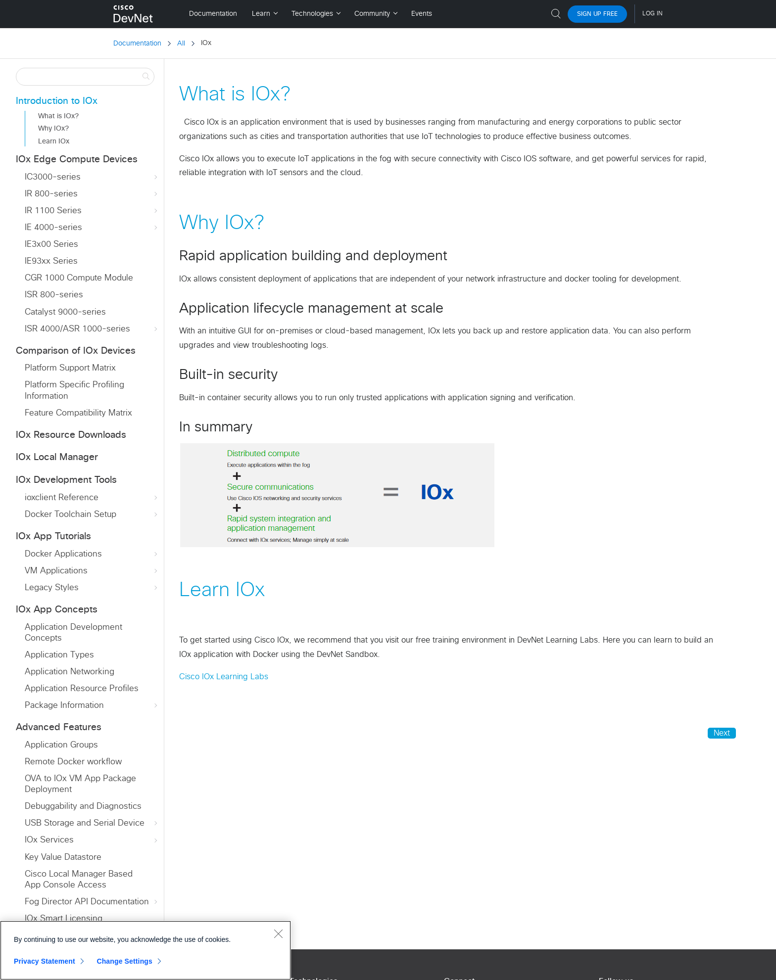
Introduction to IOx (56, 101)
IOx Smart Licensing (63, 919)
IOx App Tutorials (53, 536)
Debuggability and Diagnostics (83, 806)
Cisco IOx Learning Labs (223, 677)
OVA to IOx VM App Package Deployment (80, 784)
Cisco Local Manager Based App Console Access (79, 879)
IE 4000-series (92, 228)
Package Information (92, 705)
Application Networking (69, 672)
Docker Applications (92, 554)
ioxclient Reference (92, 498)
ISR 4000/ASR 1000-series (92, 329)
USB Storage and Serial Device (92, 823)
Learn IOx (53, 141)
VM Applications (92, 571)
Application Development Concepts (73, 633)
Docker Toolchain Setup (92, 515)
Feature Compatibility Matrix (78, 413)
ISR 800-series (54, 295)
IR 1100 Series (92, 211)
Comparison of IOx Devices (76, 351)
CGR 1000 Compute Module (79, 278)
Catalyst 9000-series (65, 312)
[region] (145, 950)
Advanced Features (58, 727)
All (181, 43)
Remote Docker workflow (73, 762)
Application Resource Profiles (82, 689)
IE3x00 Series (51, 244)
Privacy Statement (44, 961)
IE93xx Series (51, 261)
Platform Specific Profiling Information (74, 390)
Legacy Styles (92, 588)
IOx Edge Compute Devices (77, 159)
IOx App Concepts (56, 609)
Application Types (59, 655)
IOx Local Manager (57, 457)
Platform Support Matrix (70, 368)
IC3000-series (92, 177)
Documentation (137, 43)
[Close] (278, 933)
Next (722, 733)
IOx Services (92, 840)
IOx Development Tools (66, 480)
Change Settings (124, 961)
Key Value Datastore (63, 857)
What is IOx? (58, 116)
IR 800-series (92, 194)
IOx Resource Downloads (71, 435)
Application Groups (61, 745)
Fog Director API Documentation (92, 902)
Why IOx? (53, 128)
